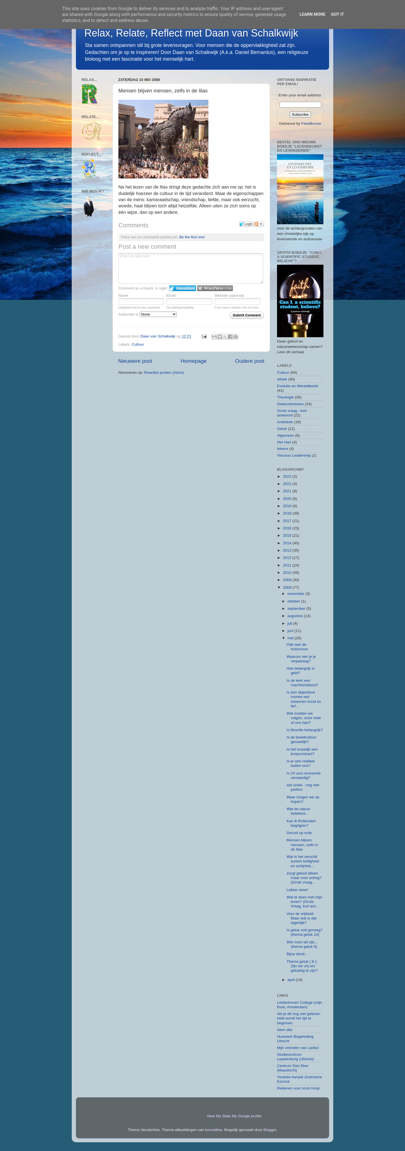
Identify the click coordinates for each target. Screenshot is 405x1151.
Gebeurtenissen (290, 404)
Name (123, 295)
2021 (287, 491)
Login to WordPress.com (215, 288)
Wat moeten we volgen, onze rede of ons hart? (304, 717)
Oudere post (249, 361)
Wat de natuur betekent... (298, 811)
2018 (287, 513)
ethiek (282, 379)
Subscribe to (147, 314)
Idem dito (285, 1030)
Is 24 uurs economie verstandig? (304, 775)
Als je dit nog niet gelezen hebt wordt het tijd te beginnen (298, 1018)
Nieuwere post (135, 361)
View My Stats (219, 1116)
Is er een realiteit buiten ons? (301, 763)
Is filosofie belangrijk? (305, 730)
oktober (294, 601)
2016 (287, 528)
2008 (287, 587)
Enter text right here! (190, 268)
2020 (287, 499)
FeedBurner (311, 123)
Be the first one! (192, 237)
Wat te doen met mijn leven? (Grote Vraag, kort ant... (304, 901)
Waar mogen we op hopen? (303, 799)
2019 (287, 506)
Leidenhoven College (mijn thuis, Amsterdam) (299, 1004)
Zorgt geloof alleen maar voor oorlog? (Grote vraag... (304, 877)
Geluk (282, 429)
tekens (282, 449)
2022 (287, 484)
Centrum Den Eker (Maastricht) (293, 1068)
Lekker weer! (297, 890)
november (296, 594)
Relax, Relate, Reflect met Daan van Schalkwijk (191, 33)
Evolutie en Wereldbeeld (297, 386)
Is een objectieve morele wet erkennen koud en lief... (304, 699)
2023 (287, 476)
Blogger (269, 1130)
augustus (295, 616)
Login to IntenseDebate (182, 288)
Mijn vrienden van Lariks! (298, 1048)
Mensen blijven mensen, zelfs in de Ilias (302, 844)
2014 (287, 543)
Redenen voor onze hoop (298, 1088)
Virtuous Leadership (294, 455)
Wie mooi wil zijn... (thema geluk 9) (302, 944)
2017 (287, 521)
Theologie (285, 397)
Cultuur (138, 344)
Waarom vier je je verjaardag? (301, 658)
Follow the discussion (259, 223)
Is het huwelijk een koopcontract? (302, 751)
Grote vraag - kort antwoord (292, 413)
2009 (287, 580)
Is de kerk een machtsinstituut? (302, 682)
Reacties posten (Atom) (164, 372)
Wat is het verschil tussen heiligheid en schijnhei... (303, 861)
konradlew (213, 1130)
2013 (287, 550)
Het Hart (284, 442)
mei (291, 638)
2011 (287, 565)
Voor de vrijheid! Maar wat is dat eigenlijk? (302, 918)
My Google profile (247, 1116)
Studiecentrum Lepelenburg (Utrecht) (295, 1056)
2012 (287, 558)
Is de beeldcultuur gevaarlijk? (302, 739)
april (291, 980)
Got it (337, 14)
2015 (287, 535)
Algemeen (285, 435)
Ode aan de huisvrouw (297, 646)
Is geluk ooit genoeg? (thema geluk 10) (305, 932)
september (297, 608)
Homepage (193, 361)
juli (290, 623)
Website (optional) (229, 295)
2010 (287, 572)
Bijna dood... (297, 954)
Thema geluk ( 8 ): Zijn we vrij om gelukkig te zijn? (302, 966)
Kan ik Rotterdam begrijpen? (301, 823)
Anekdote (285, 422)
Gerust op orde (299, 833)
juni (290, 631)
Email (171, 295)
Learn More (312, 14)
